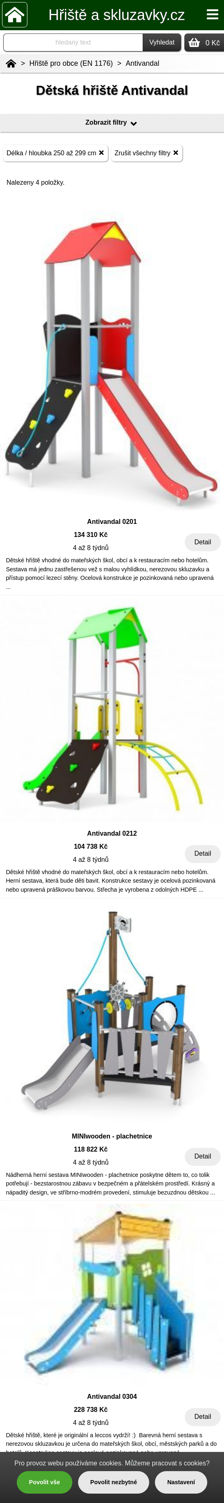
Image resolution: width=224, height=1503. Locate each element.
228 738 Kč (91, 1409)
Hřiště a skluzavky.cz (116, 15)
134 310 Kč (91, 534)
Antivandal (142, 63)
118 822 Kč (91, 1149)
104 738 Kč (91, 846)
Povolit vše (44, 1482)
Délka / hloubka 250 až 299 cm (56, 153)
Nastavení (181, 1482)
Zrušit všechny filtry (146, 153)
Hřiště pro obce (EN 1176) (71, 63)
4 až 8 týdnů (90, 547)
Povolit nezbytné (113, 1482)
